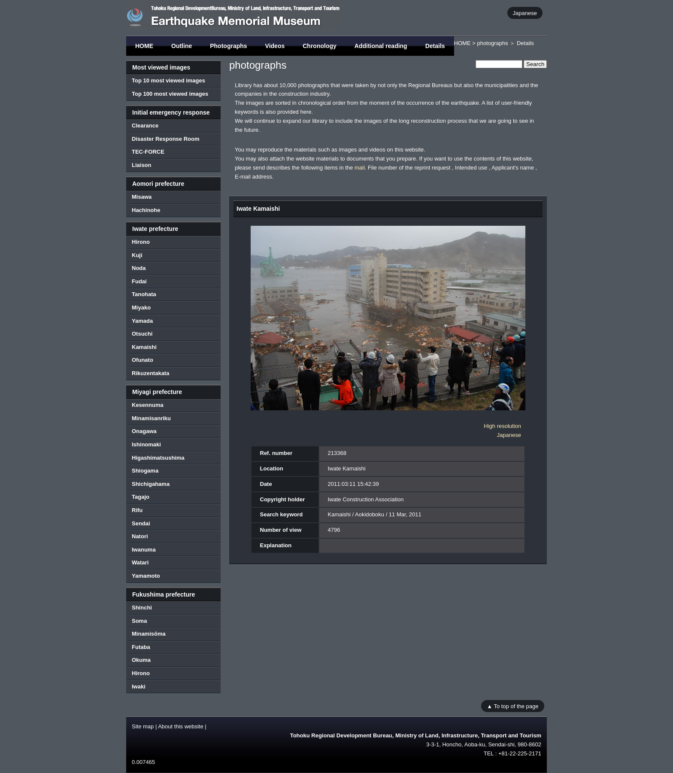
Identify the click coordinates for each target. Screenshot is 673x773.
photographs (492, 43)
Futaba (141, 647)
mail (360, 167)
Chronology (319, 45)
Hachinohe (146, 210)
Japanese (525, 12)
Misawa (142, 197)
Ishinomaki (146, 444)
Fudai (139, 281)
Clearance (145, 125)
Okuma (141, 660)
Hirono (141, 242)
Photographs (228, 45)
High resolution (502, 426)
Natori (140, 536)
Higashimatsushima (158, 458)
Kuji (137, 255)
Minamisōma (149, 634)
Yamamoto (146, 576)
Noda (139, 268)
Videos (275, 45)
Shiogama (145, 470)
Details (435, 45)
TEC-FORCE (148, 152)
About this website (180, 726)
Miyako (141, 307)
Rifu (137, 510)
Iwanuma (144, 549)
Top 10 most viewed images (168, 80)
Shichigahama (151, 484)
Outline (181, 45)
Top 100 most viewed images (170, 94)
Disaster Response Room (166, 139)
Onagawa (144, 431)
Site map (143, 726)
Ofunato (142, 360)
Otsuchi (142, 333)
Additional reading (381, 45)
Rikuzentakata (150, 373)
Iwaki (139, 686)
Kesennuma (148, 405)
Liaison (142, 165)
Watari (140, 562)
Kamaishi (144, 347)
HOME (144, 45)
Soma (139, 621)
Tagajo (140, 497)
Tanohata (144, 294)
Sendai (141, 523)
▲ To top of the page (512, 706)
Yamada (142, 321)
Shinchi (142, 607)
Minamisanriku (151, 418)
